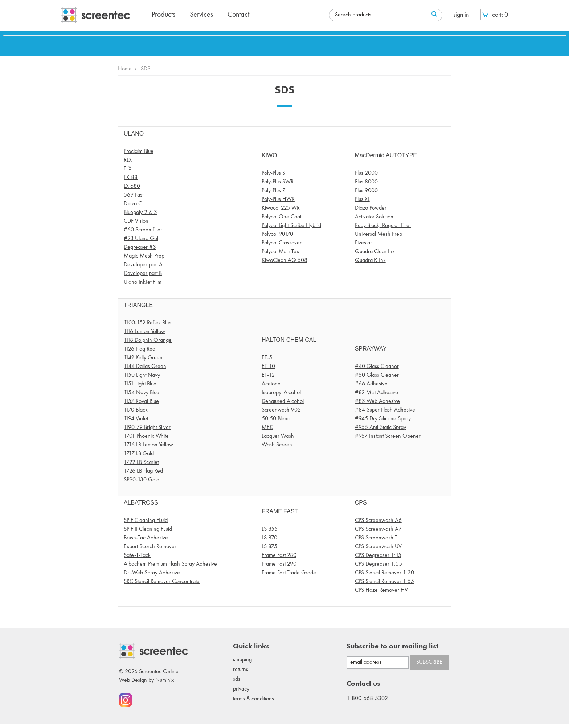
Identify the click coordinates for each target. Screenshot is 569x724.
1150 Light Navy (142, 375)
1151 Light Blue (140, 384)
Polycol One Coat (281, 217)
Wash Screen (277, 445)
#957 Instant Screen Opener (388, 436)
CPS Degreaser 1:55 (378, 564)
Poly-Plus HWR (278, 199)
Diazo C (133, 204)
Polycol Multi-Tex (280, 252)
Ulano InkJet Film (142, 282)
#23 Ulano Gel (141, 239)
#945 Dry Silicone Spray (383, 419)
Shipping (242, 660)
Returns (240, 669)
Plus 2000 (366, 173)
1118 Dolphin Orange (148, 340)
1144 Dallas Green (145, 366)
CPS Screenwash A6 (378, 520)
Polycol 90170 (277, 234)
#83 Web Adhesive (377, 401)
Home (125, 69)
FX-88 (131, 178)
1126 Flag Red (139, 349)
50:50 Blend (276, 419)
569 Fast (133, 195)
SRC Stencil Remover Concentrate (162, 582)
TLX (127, 169)
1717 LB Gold (139, 454)
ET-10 (268, 366)
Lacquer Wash (278, 436)
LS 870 (269, 538)
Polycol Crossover (282, 243)
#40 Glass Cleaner (377, 366)
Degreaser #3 (140, 247)
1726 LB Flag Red (143, 471)
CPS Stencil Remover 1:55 (384, 582)
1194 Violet (136, 419)
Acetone (271, 384)
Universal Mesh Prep (378, 234)
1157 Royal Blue (141, 401)
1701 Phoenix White (146, 436)
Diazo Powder (370, 208)
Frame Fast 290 (279, 564)
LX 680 (132, 186)
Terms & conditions (253, 699)
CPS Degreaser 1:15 (378, 555)
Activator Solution (374, 217)
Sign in (461, 15)
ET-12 (268, 375)
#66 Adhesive (371, 384)
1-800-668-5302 (367, 698)
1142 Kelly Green (143, 358)
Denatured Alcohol (283, 401)
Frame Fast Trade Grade (289, 573)
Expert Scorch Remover (150, 547)
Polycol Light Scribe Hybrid (291, 225)
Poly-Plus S (273, 173)
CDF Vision (136, 221)
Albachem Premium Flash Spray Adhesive (170, 564)
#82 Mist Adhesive (376, 393)
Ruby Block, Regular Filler (383, 225)
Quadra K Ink (370, 260)
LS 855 (270, 529)
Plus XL (362, 199)
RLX (128, 160)
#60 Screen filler (143, 230)
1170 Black (136, 410)
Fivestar (363, 243)
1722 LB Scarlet (141, 462)
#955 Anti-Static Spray (380, 427)
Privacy (241, 689)
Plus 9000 (366, 191)
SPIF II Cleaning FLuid (148, 529)
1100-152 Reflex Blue (148, 323)
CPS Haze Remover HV (381, 590)
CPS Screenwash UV (378, 547)
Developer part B (143, 273)
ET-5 (267, 358)
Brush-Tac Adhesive (146, 538)
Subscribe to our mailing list (392, 646)
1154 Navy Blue (141, 393)
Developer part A (143, 265)
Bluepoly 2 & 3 (140, 212)
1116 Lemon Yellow (144, 332)
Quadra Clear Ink (375, 252)
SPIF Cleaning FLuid (146, 520)
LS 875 (269, 547)
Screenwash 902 (281, 410)
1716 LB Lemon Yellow (148, 445)
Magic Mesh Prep (144, 256)
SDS (236, 679)
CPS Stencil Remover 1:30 (384, 573)
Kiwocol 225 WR (281, 208)
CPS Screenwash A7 (378, 529)
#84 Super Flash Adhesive (385, 410)
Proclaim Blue (138, 151)
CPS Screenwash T (376, 538)
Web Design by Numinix (146, 680)
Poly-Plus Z (274, 191)
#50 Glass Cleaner (377, 375)
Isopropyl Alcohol (281, 393)
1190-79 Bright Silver (147, 427)
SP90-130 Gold (141, 480)
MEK (267, 427)
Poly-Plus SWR (278, 182)
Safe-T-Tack (137, 555)
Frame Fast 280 (279, 555)
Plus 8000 (366, 182)
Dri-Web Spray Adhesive (152, 573)
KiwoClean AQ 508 (284, 260)
